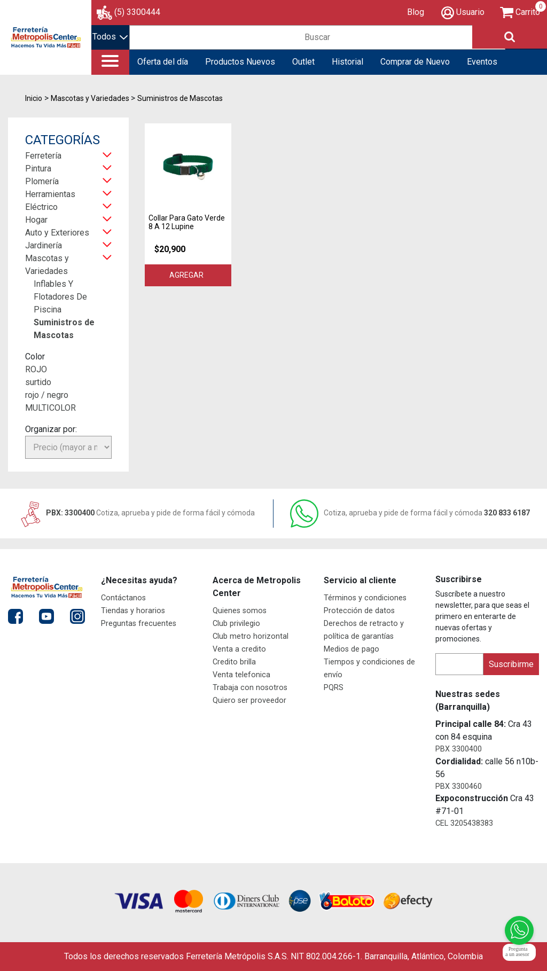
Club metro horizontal (250, 636)
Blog (415, 12)
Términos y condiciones (365, 597)
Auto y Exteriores (57, 233)
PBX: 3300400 (137, 512)
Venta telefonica (241, 674)
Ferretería (43, 156)
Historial (347, 62)
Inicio (33, 98)
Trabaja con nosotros (250, 687)
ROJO (36, 369)
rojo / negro (46, 395)
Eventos (482, 62)
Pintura (38, 168)
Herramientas (50, 194)
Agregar (188, 275)
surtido (38, 382)
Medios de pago (351, 649)
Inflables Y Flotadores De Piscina (60, 297)
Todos (110, 37)
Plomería (42, 181)
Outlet (303, 62)
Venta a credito (239, 649)
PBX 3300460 (458, 786)
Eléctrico (41, 207)
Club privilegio (236, 623)
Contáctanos (123, 597)
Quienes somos (240, 610)
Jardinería (43, 245)
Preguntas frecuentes (138, 623)
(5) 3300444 (137, 12)
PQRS (333, 687)
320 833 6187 (410, 512)
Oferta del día (162, 62)
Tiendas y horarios (133, 610)
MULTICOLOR (50, 408)
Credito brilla (234, 662)
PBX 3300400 (458, 749)
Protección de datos (359, 610)
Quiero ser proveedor (249, 700)
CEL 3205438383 (464, 823)
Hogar (36, 220)
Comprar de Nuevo (415, 62)
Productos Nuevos (240, 62)
